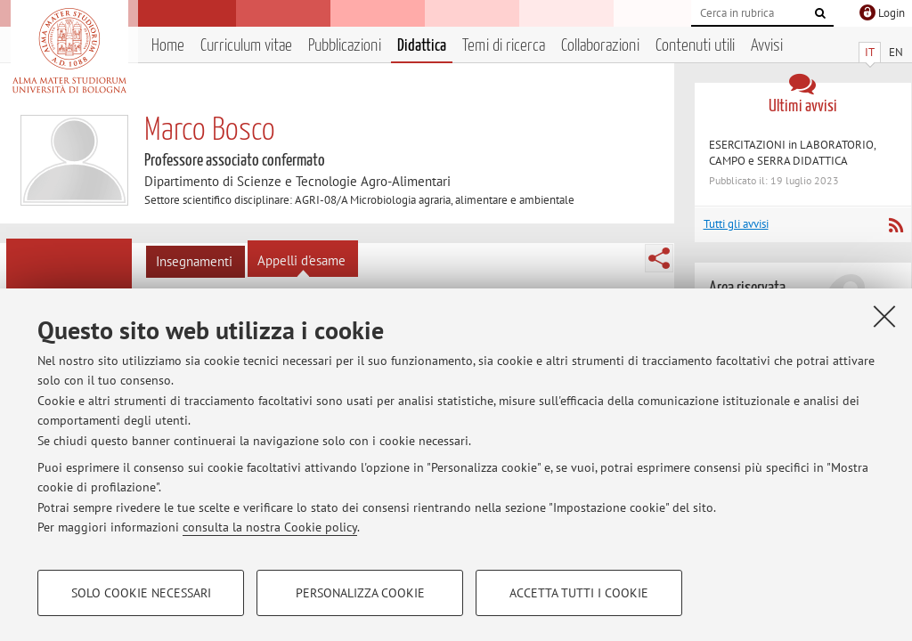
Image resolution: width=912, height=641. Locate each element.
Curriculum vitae (246, 45)
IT (870, 52)
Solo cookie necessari (141, 593)
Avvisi (767, 45)
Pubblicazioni (344, 45)
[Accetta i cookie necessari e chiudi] (884, 316)
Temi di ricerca (503, 45)
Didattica (421, 45)
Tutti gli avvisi (736, 223)
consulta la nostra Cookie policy (270, 527)
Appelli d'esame (301, 260)
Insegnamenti (194, 261)
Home (167, 45)
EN (896, 52)
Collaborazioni (600, 45)
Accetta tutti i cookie (578, 593)
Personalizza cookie (360, 593)
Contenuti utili (695, 45)
